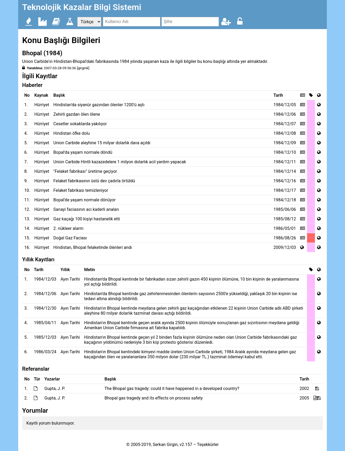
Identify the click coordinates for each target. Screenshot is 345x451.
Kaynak (41, 95)
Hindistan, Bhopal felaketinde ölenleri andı (92, 247)
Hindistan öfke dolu (71, 133)
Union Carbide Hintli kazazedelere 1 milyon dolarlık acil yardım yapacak (119, 161)
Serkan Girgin (165, 444)
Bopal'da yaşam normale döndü (82, 152)
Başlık (59, 95)
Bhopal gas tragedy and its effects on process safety (153, 398)
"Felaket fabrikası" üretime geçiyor (85, 171)
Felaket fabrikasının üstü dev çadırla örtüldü (94, 180)
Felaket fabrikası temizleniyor (80, 190)
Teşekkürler (208, 444)
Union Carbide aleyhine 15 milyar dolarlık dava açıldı (101, 142)
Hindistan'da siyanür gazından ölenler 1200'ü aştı (98, 104)
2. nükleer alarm (68, 228)
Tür (37, 379)
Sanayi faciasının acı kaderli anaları (86, 209)
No (27, 95)
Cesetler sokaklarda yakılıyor (80, 123)
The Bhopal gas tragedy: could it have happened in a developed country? (171, 388)
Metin (89, 269)
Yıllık (65, 269)
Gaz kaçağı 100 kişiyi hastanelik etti (86, 218)
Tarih (278, 95)
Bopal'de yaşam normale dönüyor (84, 199)
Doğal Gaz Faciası (70, 237)
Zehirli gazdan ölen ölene (76, 114)
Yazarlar (52, 379)
